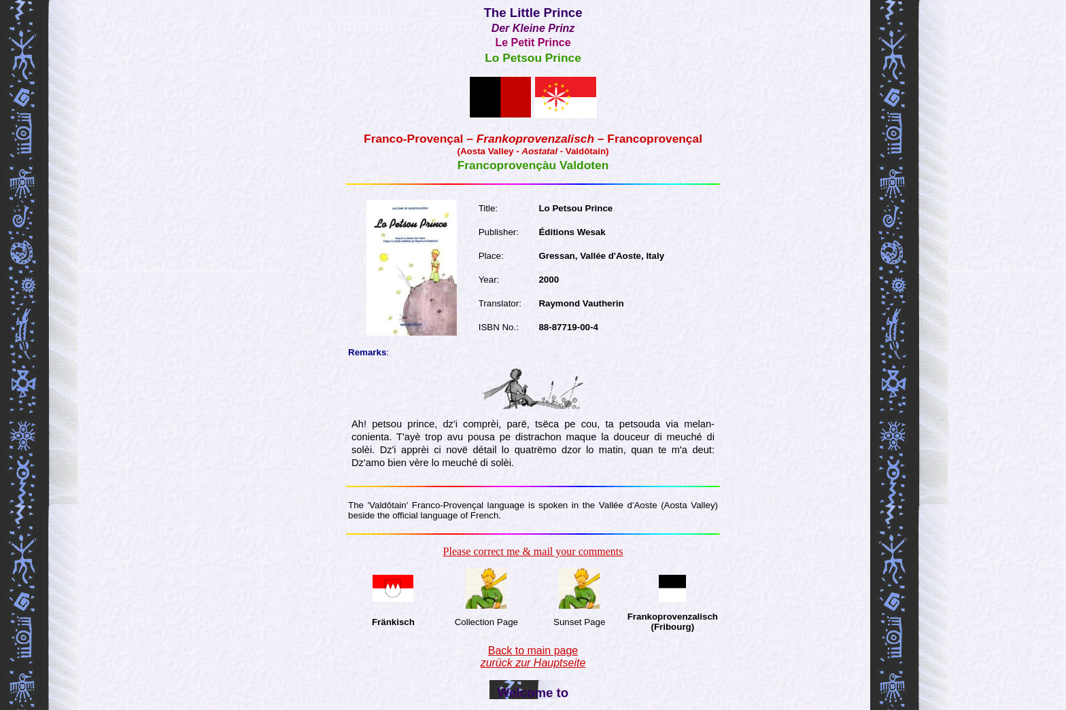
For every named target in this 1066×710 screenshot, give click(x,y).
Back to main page (533, 657)
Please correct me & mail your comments (533, 551)
